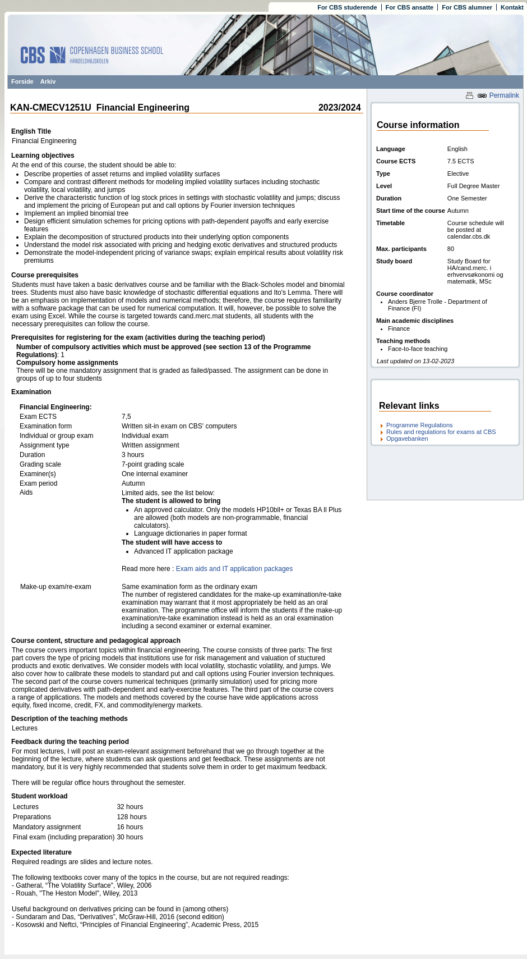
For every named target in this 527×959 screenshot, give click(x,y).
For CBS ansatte (410, 7)
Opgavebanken (407, 438)
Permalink (498, 95)
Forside (22, 81)
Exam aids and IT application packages (234, 569)
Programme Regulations (419, 425)
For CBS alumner (467, 7)
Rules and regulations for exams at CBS (441, 431)
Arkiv (48, 81)
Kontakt (512, 7)
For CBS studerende (347, 7)
